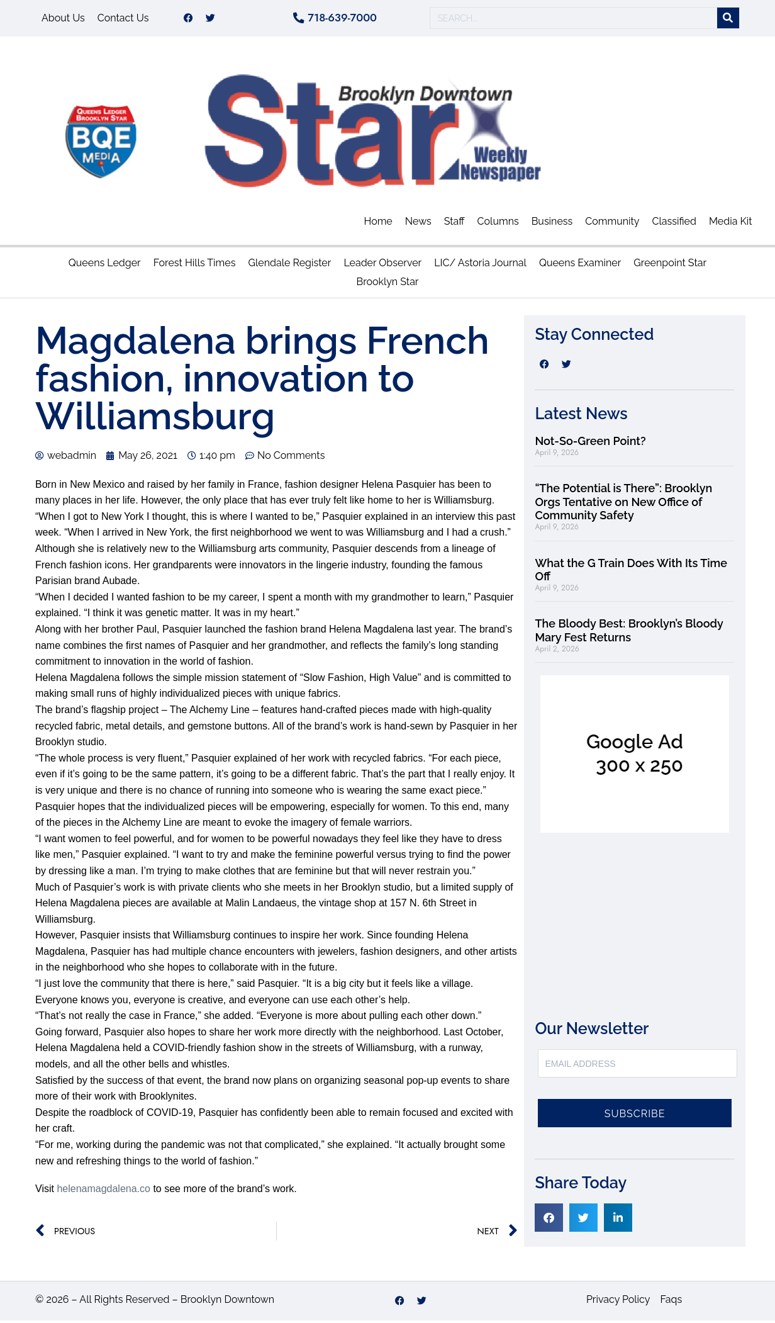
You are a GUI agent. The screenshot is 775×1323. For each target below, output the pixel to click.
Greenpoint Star (669, 266)
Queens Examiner (580, 266)
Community (612, 224)
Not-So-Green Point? (590, 443)
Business (552, 224)
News (418, 224)
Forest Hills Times (194, 266)
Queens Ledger (105, 266)
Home (378, 224)
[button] (549, 1220)
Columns (498, 224)
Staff (454, 224)
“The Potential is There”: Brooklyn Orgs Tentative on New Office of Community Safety (623, 504)
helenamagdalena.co (103, 1191)
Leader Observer (382, 266)
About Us (63, 19)
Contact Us (123, 19)
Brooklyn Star (388, 285)
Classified (674, 224)
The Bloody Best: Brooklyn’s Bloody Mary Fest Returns (629, 633)
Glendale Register (289, 266)
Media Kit (730, 224)
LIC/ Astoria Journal (480, 266)
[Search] (728, 19)
